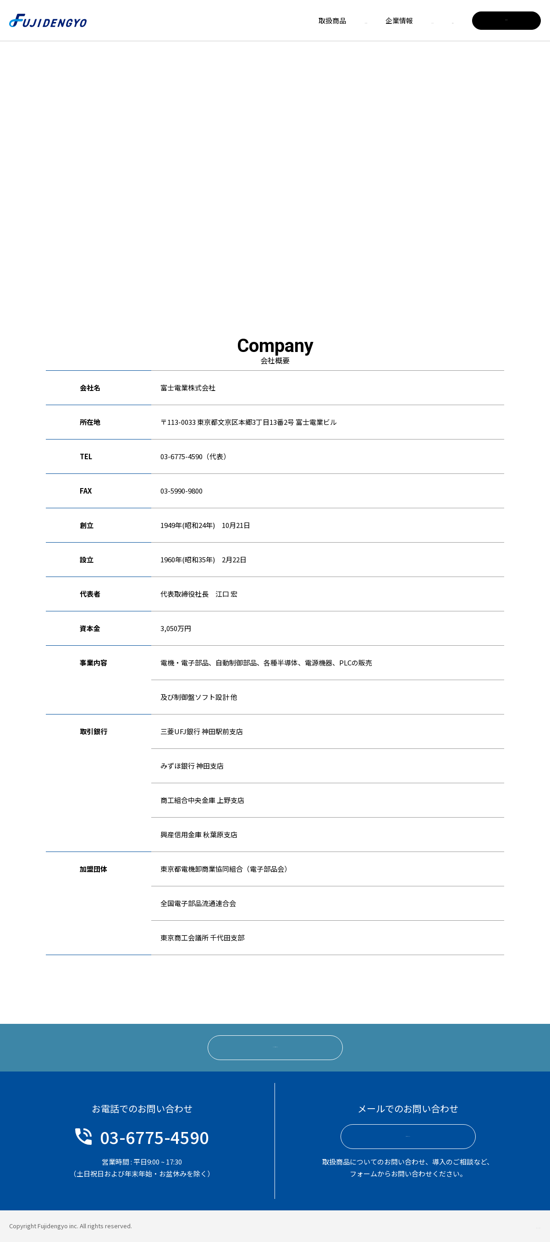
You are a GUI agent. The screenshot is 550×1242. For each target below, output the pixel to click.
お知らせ (440, 20)
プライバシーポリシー (511, 1225)
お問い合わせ (506, 20)
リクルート (391, 20)
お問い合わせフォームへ (408, 1137)
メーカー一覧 (288, 20)
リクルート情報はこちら (275, 1047)
